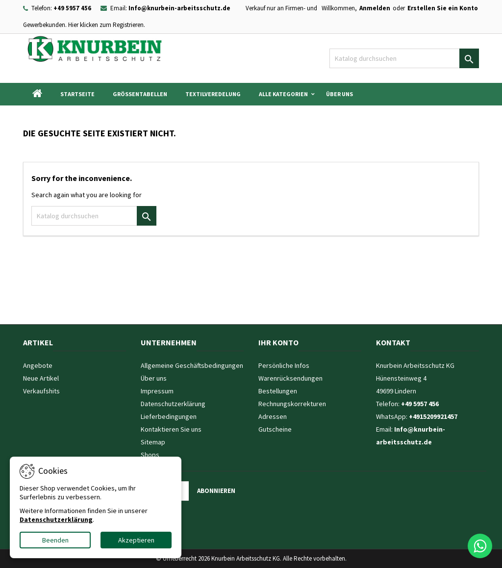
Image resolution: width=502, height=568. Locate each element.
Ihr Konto (278, 342)
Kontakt (393, 342)
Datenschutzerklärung (173, 403)
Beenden (55, 540)
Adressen (272, 416)
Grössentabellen (140, 94)
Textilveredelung (213, 94)
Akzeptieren (136, 540)
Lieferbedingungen (169, 416)
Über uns (339, 94)
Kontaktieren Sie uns (171, 429)
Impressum (157, 391)
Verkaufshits (41, 391)
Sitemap (153, 442)
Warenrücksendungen (290, 378)
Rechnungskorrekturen (292, 403)
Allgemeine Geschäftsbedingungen (192, 365)
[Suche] (404, 58)
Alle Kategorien (283, 94)
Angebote (37, 365)
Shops (150, 454)
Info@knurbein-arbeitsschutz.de (179, 8)
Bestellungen (277, 391)
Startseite (77, 94)
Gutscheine (275, 429)
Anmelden (374, 8)
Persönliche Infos (283, 365)
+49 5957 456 (72, 8)
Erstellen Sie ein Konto (442, 8)
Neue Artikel (41, 378)
